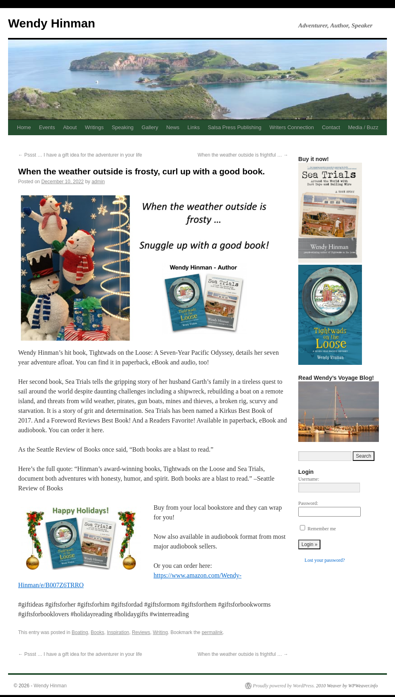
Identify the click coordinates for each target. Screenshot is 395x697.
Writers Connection (291, 127)
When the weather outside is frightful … (243, 155)
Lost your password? (325, 560)
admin (98, 181)
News (173, 127)
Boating (80, 632)
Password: (308, 503)
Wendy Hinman (51, 23)
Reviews (141, 632)
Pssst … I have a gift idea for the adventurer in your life (80, 155)
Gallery (149, 127)
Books (97, 632)
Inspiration (118, 632)
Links (193, 127)
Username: (308, 479)
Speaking (122, 127)
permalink (212, 632)
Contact (331, 127)
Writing (160, 632)
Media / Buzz (363, 127)
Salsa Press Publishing (234, 127)
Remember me (322, 529)
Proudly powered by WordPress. (284, 686)
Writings (94, 127)
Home (24, 127)
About (70, 127)
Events (47, 127)
